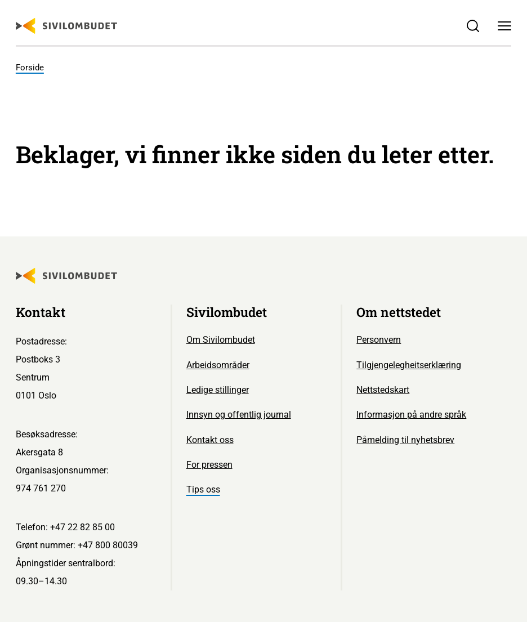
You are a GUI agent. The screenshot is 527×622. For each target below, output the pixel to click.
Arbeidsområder (217, 365)
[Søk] (473, 26)
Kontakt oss (210, 440)
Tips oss (203, 489)
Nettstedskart (382, 389)
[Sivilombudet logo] (66, 26)
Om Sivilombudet (220, 339)
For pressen (209, 464)
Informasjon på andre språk (411, 414)
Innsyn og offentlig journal (238, 414)
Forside (30, 67)
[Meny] (504, 26)
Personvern (378, 339)
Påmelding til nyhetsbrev (405, 440)
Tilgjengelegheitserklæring (408, 365)
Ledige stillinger (217, 389)
